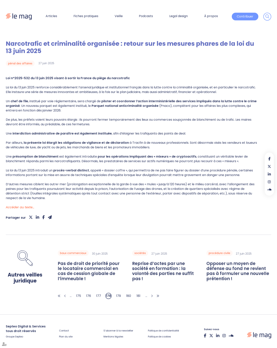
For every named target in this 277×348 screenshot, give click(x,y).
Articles (51, 16)
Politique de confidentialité (163, 330)
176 (88, 296)
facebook (269, 159)
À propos (211, 16)
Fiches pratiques (85, 16)
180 (128, 296)
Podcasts (146, 16)
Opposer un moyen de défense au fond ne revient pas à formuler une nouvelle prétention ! (237, 271)
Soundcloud (269, 189)
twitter (269, 166)
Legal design (178, 16)
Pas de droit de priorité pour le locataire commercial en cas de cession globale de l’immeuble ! (89, 271)
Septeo (19, 336)
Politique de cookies (159, 336)
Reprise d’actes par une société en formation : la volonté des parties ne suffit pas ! (163, 271)
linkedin (269, 174)
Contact (64, 330)
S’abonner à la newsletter (118, 330)
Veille (119, 16)
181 (138, 296)
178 (108, 296)
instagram (269, 182)
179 (118, 296)
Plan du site (66, 336)
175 (78, 296)
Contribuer (245, 16)
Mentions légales (113, 336)
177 (98, 296)
